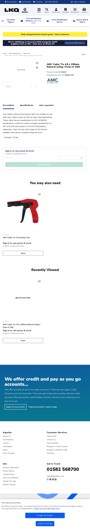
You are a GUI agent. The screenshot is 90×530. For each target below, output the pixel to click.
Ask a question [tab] (46, 105)
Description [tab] (8, 105)
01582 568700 (63, 469)
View (23, 253)
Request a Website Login (57, 450)
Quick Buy (65, 10)
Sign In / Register (79, 2)
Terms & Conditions (10, 477)
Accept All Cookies (45, 515)
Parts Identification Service (59, 21)
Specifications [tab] (26, 105)
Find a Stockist (11, 2)
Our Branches (25, 2)
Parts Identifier (52, 443)
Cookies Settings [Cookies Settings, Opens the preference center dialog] (45, 523)
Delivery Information (11, 467)
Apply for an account (15, 407)
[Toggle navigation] (39, 10)
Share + (84, 54)
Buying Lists (75, 10)
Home (5, 53)
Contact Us (51, 439)
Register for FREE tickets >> (74, 43)
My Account (56, 10)
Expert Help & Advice (82, 21)
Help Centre (51, 436)
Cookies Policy (8, 474)
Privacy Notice (8, 471)
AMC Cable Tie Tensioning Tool (16, 237)
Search (47, 10)
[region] (45, 514)
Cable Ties (26, 53)
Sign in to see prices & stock (19, 151)
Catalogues (7, 446)
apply (8, 154)
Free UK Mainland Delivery (33, 21)
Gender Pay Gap (9, 481)
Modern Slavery (9, 484)
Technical (50, 453)
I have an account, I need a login (43, 407)
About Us (7, 436)
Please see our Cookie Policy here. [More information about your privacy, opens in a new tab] (47, 509)
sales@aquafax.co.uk (55, 476)
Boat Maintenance (15, 53)
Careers (6, 443)
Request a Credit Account (57, 446)
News (5, 450)
